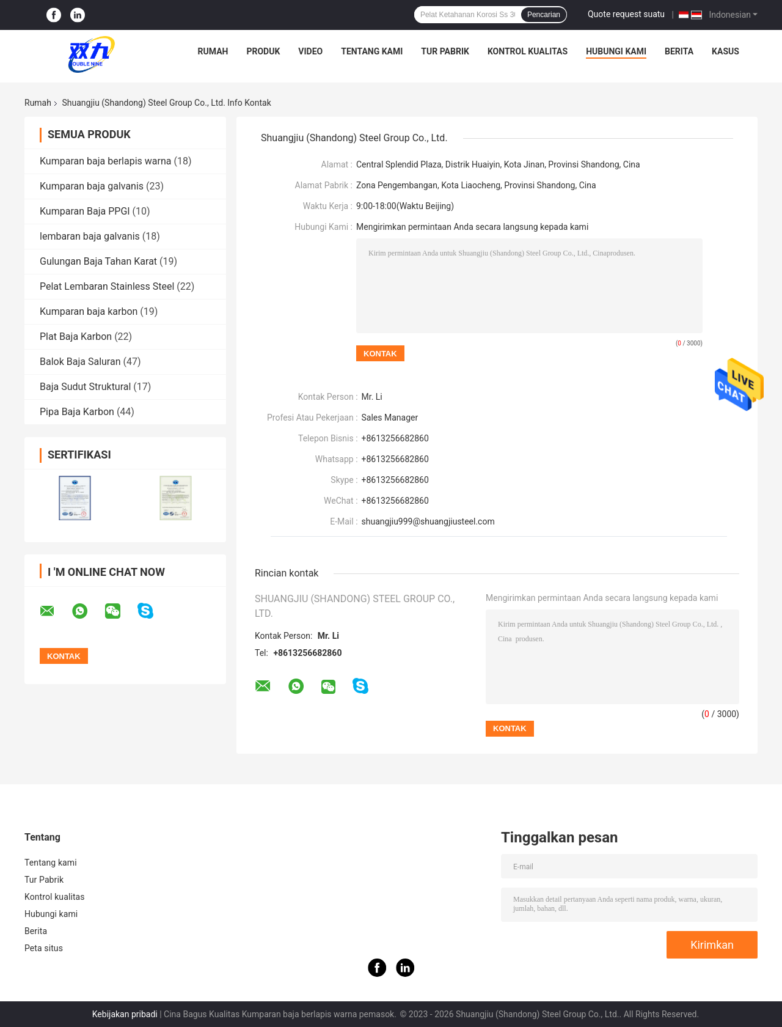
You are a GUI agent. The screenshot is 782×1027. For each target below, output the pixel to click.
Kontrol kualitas (528, 51)
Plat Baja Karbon (76, 336)
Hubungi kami (616, 51)
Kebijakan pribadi (125, 1014)
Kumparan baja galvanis (92, 186)
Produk (263, 51)
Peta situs (43, 948)
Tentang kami (372, 51)
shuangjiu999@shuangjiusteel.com (428, 521)
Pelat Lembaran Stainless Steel (107, 286)
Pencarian (543, 14)
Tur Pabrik (445, 51)
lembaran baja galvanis (90, 236)
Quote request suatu (626, 14)
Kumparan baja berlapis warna (105, 161)
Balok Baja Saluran (80, 361)
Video (310, 51)
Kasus (725, 51)
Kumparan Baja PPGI (85, 211)
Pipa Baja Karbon (77, 412)
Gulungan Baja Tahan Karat (98, 261)
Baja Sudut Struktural (85, 386)
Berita (679, 51)
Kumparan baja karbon (88, 311)
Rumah (213, 51)
